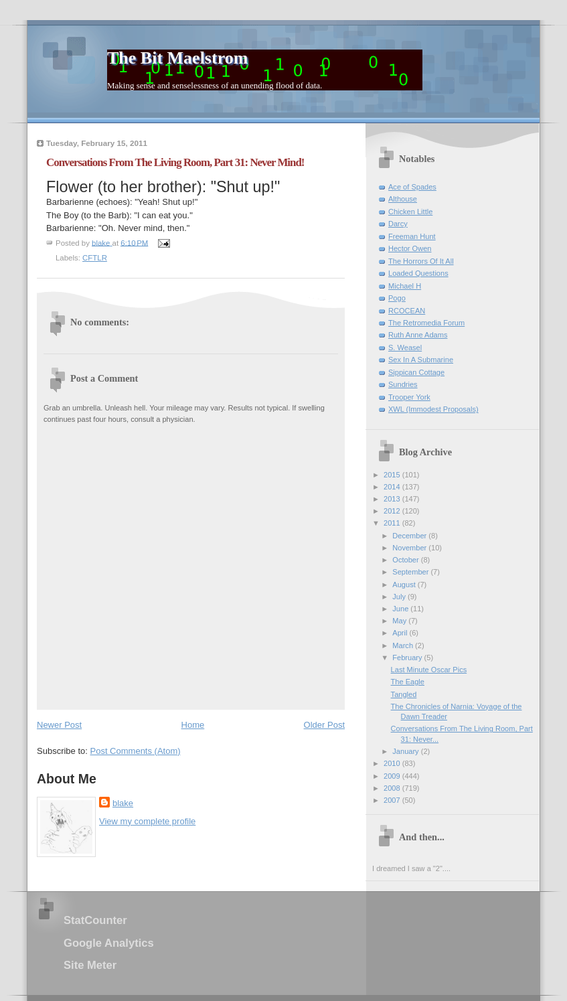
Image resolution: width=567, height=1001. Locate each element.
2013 (393, 499)
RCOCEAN (406, 311)
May (400, 621)
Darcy (398, 224)
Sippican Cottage (416, 372)
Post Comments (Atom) (135, 751)
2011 (393, 523)
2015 (393, 475)
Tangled (404, 694)
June (401, 609)
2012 (393, 511)
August (404, 585)
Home (193, 725)
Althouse (402, 199)
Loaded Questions (418, 273)
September (411, 572)
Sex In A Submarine (420, 360)
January (406, 751)
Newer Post (59, 725)
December (410, 536)
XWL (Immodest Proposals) (433, 409)
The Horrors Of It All (421, 261)
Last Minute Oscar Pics (429, 670)
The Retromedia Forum (426, 323)
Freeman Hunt (412, 236)
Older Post (324, 725)
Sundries (403, 384)
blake (122, 803)
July (400, 597)
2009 (393, 776)
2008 (393, 788)
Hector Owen (409, 248)
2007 (393, 800)
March (403, 645)
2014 (393, 487)
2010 (393, 763)
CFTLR (94, 258)
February (408, 657)
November (410, 548)
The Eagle (407, 682)
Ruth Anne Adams (417, 335)
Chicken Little (410, 212)
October (406, 560)
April (400, 633)
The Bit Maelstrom (177, 58)
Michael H (404, 286)
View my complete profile (147, 821)
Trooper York (409, 397)
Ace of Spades (412, 187)
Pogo (397, 298)
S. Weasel (405, 347)
